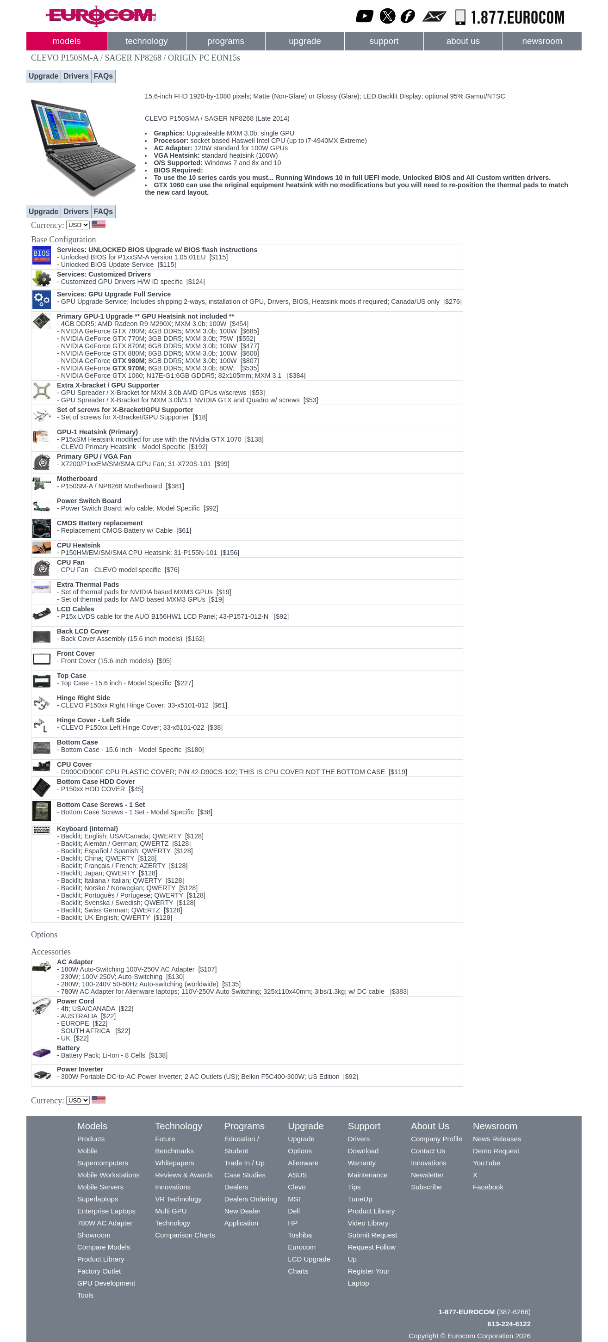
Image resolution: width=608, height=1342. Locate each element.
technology (146, 41)
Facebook (488, 1187)
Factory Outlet (99, 1271)
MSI (294, 1199)
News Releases (497, 1139)
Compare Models (103, 1247)
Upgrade (43, 76)
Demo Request (496, 1151)
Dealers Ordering (250, 1199)
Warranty (362, 1163)
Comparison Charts (185, 1235)
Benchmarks (174, 1151)
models (67, 41)
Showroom (94, 1235)
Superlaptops (97, 1199)
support (383, 41)
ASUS (297, 1175)
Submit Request (372, 1235)
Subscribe (426, 1187)
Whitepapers (174, 1163)
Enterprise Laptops (106, 1211)
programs (225, 41)
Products (91, 1139)
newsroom (542, 41)
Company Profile (436, 1139)
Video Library (368, 1223)
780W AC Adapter (104, 1223)
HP (293, 1223)
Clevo (296, 1187)
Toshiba (300, 1235)
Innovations (173, 1187)
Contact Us (428, 1151)
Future (165, 1139)
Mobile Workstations (108, 1175)
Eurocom (302, 1247)
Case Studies (245, 1175)
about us (463, 41)
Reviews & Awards (183, 1175)
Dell (294, 1211)
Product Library (100, 1259)
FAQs (103, 76)
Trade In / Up (244, 1163)
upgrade (305, 41)
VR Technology (178, 1199)
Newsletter (427, 1175)
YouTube (486, 1163)
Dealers (236, 1187)
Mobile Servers (100, 1187)
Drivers (76, 76)
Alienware (303, 1163)
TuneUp (360, 1199)
